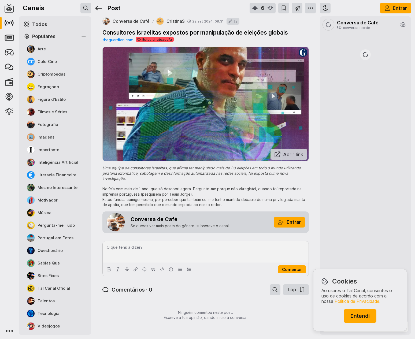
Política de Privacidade (357, 301)
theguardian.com (117, 40)
